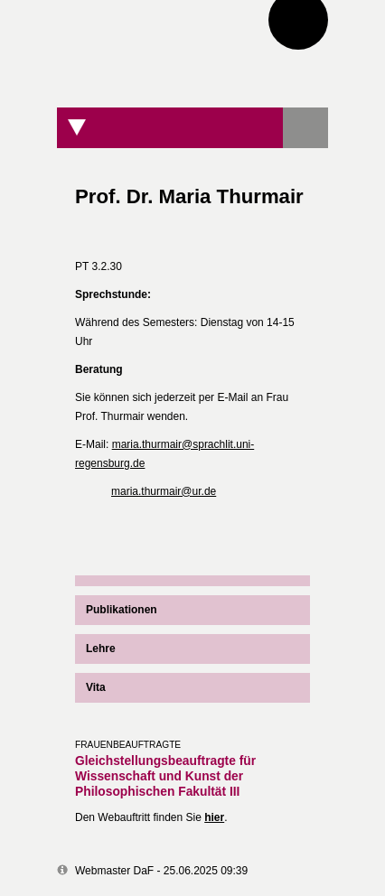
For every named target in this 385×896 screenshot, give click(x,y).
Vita (96, 687)
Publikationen (121, 609)
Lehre (101, 648)
